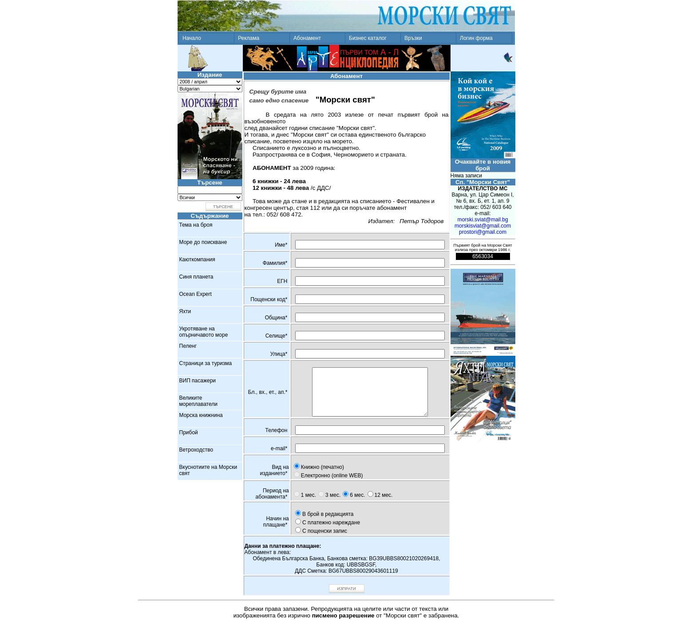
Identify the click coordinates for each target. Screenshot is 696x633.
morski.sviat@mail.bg (482, 219)
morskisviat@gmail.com (483, 226)
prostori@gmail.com (482, 232)
